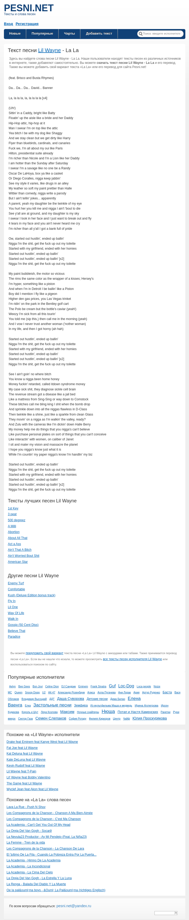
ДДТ (51, 699)
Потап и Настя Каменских (138, 712)
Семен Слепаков (50, 718)
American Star (18, 562)
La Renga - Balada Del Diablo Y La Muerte (36, 884)
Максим (67, 711)
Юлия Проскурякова (149, 718)
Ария (137, 692)
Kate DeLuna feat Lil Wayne (26, 759)
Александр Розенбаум (71, 692)
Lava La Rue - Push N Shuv (26, 807)
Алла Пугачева (106, 692)
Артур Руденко (151, 692)
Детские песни (97, 699)
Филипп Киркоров (99, 718)
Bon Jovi (38, 686)
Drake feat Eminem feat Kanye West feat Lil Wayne (42, 742)
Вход (8, 24)
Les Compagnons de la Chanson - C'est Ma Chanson (44, 819)
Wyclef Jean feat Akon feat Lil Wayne (32, 789)
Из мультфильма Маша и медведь (111, 705)
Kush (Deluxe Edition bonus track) (31, 595)
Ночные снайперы (88, 712)
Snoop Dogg (32, 692)
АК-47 (51, 692)
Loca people (144, 686)
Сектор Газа (25, 718)
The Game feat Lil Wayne (24, 783)
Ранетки (165, 712)
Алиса (91, 692)
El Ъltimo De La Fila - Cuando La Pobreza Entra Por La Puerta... (52, 854)
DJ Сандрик (69, 686)
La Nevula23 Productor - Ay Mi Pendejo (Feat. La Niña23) (47, 837)
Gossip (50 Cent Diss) (23, 625)
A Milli (12, 526)
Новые (15, 33)
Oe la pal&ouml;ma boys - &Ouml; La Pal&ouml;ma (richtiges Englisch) (56, 890)
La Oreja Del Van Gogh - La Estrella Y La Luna (39, 878)
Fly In (11, 601)
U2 (44, 692)
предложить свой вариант (44, 653)
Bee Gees (24, 686)
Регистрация (27, 24)
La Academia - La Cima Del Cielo (30, 872)
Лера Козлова (49, 712)
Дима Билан (117, 699)
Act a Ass (14, 544)
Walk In (13, 619)
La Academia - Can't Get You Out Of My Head (38, 825)
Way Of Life (16, 613)
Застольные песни (53, 705)
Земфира (81, 705)
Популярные (42, 33)
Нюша (108, 711)
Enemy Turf (16, 583)
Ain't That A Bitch (19, 550)
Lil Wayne (49, 50)
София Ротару (77, 718)
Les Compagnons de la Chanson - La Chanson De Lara (45, 848)
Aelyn (12, 686)
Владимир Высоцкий (34, 699)
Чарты (69, 33)
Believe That (16, 631)
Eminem (83, 686)
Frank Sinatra (98, 686)
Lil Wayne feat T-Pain (21, 771)
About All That (17, 538)
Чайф (126, 718)
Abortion (14, 532)
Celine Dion (52, 686)
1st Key (13, 508)
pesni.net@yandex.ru (73, 906)
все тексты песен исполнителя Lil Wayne (132, 659)
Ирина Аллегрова (146, 705)
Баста (167, 692)
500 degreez (16, 520)
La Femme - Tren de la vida (26, 842)
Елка (28, 705)
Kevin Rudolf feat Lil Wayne (26, 765)
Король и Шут (30, 712)
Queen (19, 692)
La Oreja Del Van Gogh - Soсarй (29, 831)
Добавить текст (99, 33)
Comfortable (16, 589)
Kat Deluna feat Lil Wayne (25, 753)
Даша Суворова (70, 699)
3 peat (12, 514)
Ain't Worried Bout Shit (23, 556)
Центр (117, 718)
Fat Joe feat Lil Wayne (22, 748)
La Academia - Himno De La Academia (33, 860)
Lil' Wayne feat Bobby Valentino (29, 777)
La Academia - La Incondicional (28, 866)
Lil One (13, 607)
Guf (112, 686)
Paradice (14, 636)
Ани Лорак (124, 692)
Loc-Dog (126, 686)
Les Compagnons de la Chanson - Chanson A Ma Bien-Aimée (50, 813)
